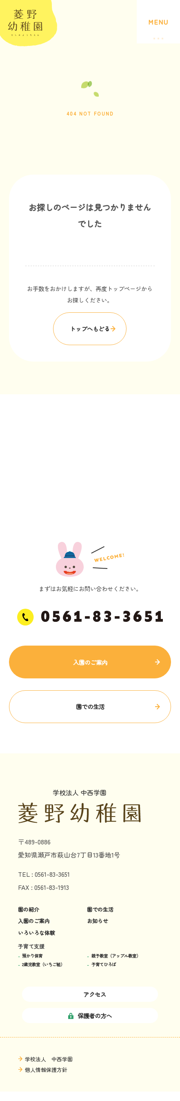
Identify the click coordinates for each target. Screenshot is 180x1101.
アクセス (90, 994)
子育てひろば (103, 964)
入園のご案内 (90, 662)
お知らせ (97, 921)
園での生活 (90, 706)
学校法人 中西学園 (49, 1059)
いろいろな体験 (36, 933)
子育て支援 (31, 946)
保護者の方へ (90, 1015)
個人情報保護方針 (46, 1070)
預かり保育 (32, 956)
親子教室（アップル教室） (115, 956)
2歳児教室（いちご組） (43, 964)
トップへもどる (90, 328)
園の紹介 (28, 909)
